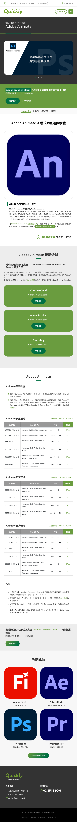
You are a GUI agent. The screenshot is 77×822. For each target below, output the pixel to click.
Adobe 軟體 (21, 23)
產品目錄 (43, 3)
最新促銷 (36, 111)
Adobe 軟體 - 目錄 (38, 756)
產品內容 (44, 111)
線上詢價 (61, 11)
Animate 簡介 (26, 111)
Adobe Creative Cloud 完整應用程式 (24, 224)
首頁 (7, 23)
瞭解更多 (12, 101)
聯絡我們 (32, 3)
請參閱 (12, 408)
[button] (35, 78)
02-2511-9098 (67, 3)
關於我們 (14, 3)
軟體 (12, 23)
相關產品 (53, 111)
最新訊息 (23, 3)
